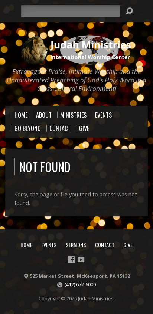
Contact (104, 245)
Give (128, 245)
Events (49, 245)
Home (26, 245)
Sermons (76, 245)
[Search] (70, 11)
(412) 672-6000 (80, 284)
